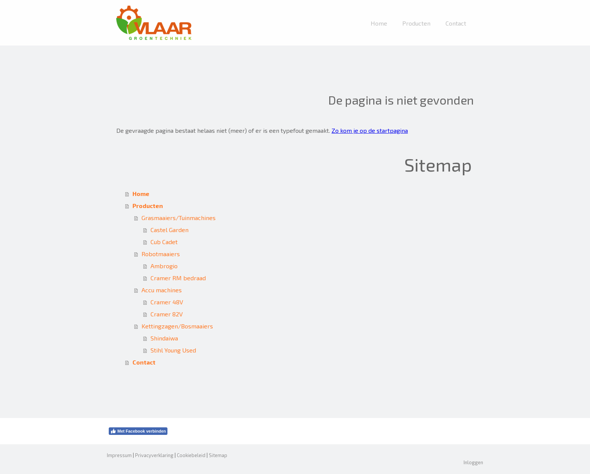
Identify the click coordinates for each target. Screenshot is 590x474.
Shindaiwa (164, 338)
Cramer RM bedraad (178, 277)
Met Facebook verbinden (138, 431)
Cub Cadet (164, 241)
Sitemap (218, 455)
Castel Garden (170, 229)
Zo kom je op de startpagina (369, 130)
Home (379, 23)
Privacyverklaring (154, 455)
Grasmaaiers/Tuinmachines (178, 217)
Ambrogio (164, 265)
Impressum (119, 455)
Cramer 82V (167, 314)
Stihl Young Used (173, 350)
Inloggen (473, 462)
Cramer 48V (167, 301)
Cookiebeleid (191, 455)
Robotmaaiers (160, 253)
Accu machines (161, 289)
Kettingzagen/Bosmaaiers (177, 326)
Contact (456, 23)
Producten (416, 23)
